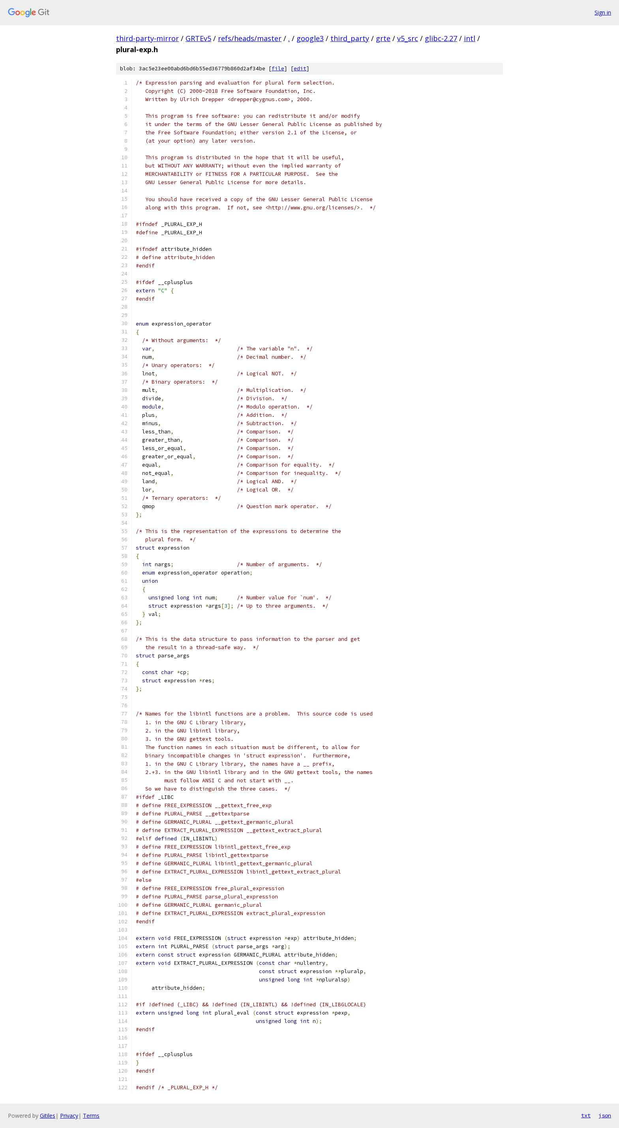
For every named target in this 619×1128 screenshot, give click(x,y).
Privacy (69, 1115)
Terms (91, 1115)
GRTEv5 (198, 38)
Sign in (603, 12)
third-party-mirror (147, 38)
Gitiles (47, 1115)
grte (383, 38)
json (604, 1115)
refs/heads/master (249, 38)
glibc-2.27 (441, 38)
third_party (349, 38)
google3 (310, 38)
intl (469, 38)
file (278, 68)
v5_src (407, 38)
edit (300, 68)
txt (586, 1115)
